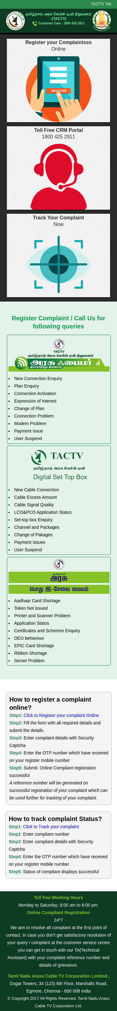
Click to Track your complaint (51, 826)
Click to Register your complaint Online (61, 715)
